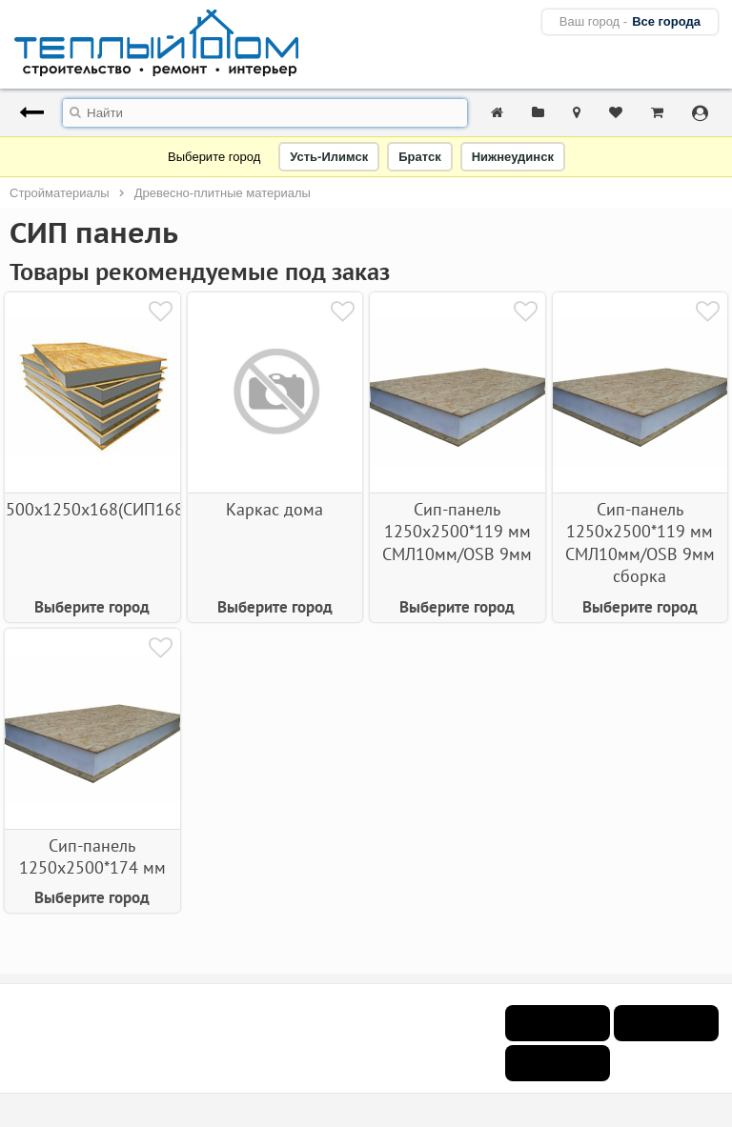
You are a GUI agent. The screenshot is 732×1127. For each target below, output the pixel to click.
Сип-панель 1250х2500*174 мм (92, 856)
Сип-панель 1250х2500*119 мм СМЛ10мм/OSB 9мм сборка (640, 542)
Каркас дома (274, 509)
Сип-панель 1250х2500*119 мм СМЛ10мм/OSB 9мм (457, 531)
